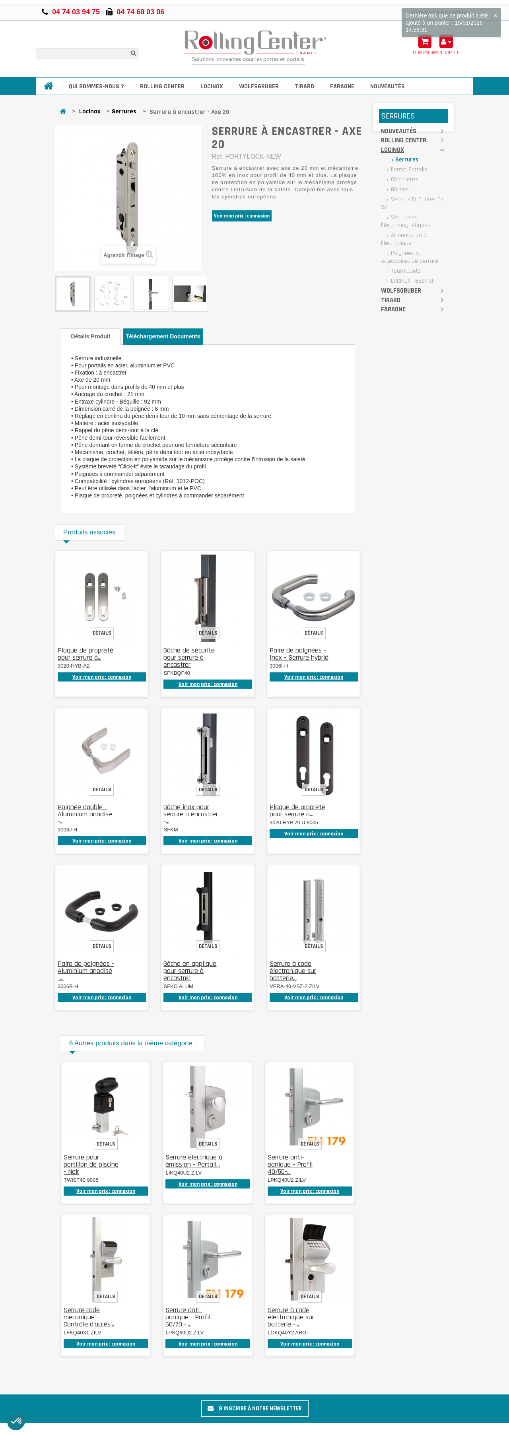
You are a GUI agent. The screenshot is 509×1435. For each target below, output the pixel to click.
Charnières (403, 179)
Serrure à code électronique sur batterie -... (291, 1317)
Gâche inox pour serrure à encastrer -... (190, 814)
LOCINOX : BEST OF (412, 281)
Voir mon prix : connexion (242, 216)
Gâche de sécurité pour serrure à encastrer (189, 657)
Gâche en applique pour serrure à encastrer (189, 971)
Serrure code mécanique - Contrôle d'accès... (89, 1317)
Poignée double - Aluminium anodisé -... (85, 814)
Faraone (342, 86)
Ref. (217, 156)
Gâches (399, 189)
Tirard (304, 86)
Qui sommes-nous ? (96, 86)
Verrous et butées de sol (412, 203)
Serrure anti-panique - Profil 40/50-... (290, 1164)
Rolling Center (162, 86)
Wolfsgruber (259, 86)
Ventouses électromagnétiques (405, 221)
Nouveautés (387, 86)
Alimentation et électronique (404, 239)
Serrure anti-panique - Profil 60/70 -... (187, 1317)
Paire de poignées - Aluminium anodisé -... (86, 971)
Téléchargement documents (163, 336)
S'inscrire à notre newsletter (255, 1408)
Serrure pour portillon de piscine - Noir (91, 1164)
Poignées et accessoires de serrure (409, 257)
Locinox (211, 86)
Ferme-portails (408, 169)
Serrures (124, 111)
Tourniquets (405, 271)
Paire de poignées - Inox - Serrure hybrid (299, 654)
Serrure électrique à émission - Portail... (193, 1161)
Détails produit (91, 336)
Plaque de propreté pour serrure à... (85, 654)
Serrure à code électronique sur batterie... (293, 971)
